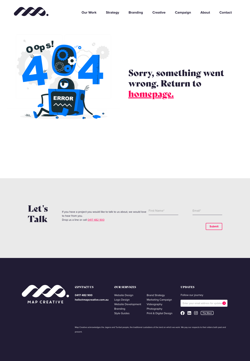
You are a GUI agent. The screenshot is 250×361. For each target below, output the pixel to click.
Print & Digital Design (159, 313)
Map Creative (31, 11)
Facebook (182, 313)
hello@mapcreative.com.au (92, 300)
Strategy (112, 12)
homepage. (151, 94)
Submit (214, 226)
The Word (207, 313)
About (205, 12)
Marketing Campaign (159, 300)
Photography (154, 309)
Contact (225, 12)
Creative (159, 12)
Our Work (89, 12)
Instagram (196, 313)
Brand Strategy (156, 295)
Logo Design (122, 300)
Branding (136, 12)
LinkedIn (189, 313)
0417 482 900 (96, 220)
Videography (154, 304)
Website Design (123, 295)
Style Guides (122, 313)
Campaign (183, 12)
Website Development (127, 304)
